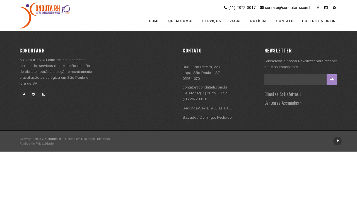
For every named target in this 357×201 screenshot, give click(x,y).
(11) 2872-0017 (239, 7)
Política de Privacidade (37, 143)
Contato (285, 21)
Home (154, 21)
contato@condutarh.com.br (285, 7)
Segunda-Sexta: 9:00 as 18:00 (207, 108)
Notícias (259, 21)
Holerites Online (320, 21)
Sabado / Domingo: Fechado (207, 117)
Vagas (236, 21)
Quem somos (181, 21)
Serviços (211, 21)
